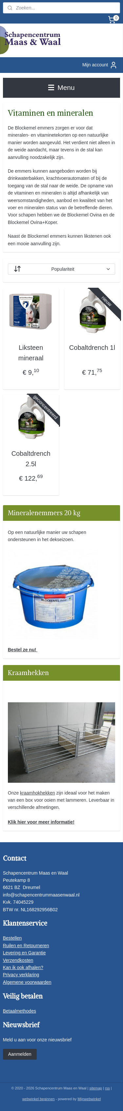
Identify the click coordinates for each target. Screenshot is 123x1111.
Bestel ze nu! (22, 649)
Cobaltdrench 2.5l (31, 459)
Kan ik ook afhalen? (23, 967)
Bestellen (12, 938)
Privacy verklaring (21, 974)
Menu (61, 87)
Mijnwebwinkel (89, 1099)
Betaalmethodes (19, 1011)
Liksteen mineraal (31, 353)
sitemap (95, 1088)
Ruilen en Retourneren (26, 945)
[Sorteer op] (61, 269)
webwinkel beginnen (38, 1099)
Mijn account (99, 65)
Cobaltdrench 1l (92, 347)
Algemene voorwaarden (27, 982)
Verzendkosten (18, 960)
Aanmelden (19, 1054)
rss (107, 1088)
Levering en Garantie (24, 952)
